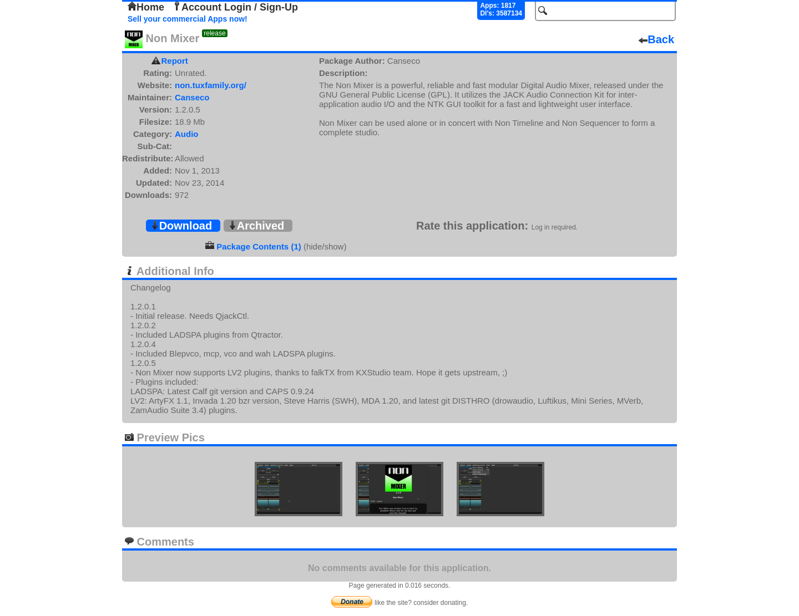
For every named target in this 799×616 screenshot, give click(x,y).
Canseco (192, 97)
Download (181, 226)
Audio (187, 134)
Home (146, 7)
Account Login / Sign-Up (235, 7)
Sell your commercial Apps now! (187, 18)
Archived (256, 226)
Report (174, 60)
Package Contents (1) (258, 246)
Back (656, 39)
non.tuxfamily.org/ (210, 85)
